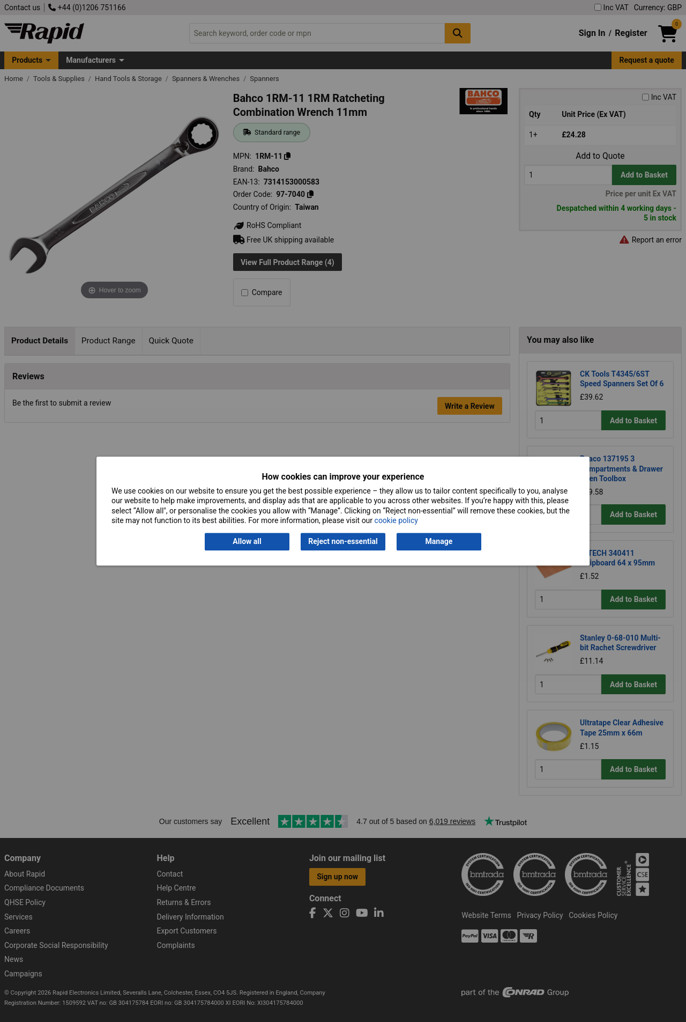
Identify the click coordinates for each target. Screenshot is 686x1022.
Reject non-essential (342, 542)
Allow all (247, 542)
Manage (439, 542)
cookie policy (396, 520)
